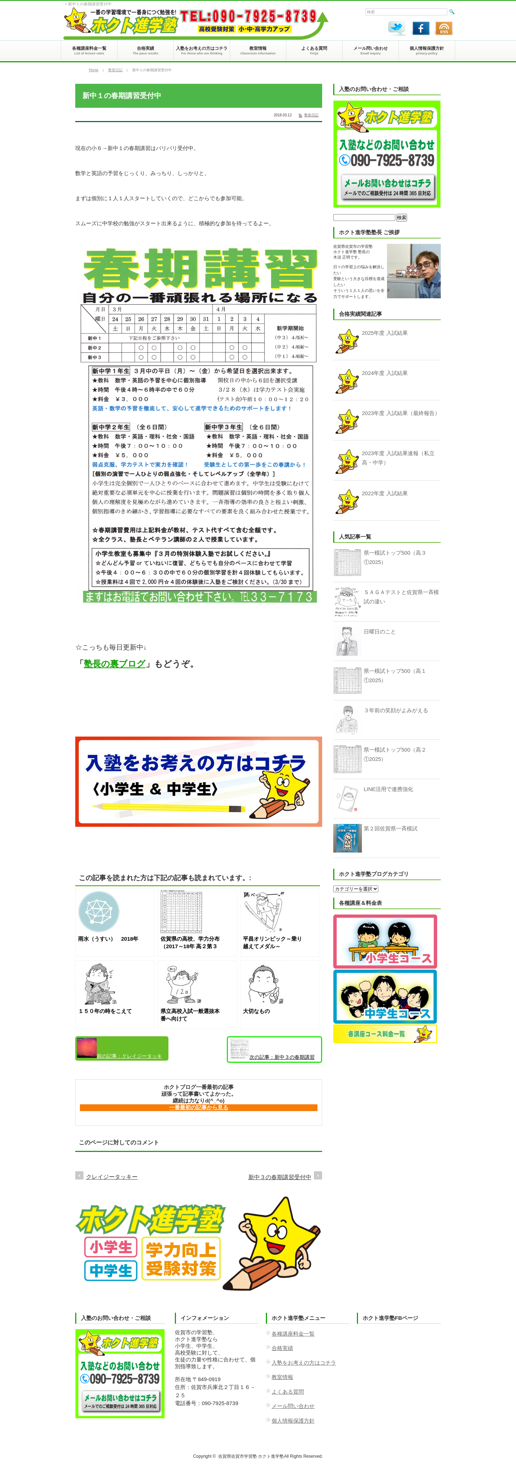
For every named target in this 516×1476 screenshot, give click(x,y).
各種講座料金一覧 (293, 1334)
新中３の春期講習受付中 (272, 1051)
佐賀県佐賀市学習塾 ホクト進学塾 (251, 1456)
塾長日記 (115, 70)
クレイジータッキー (119, 1049)
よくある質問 (288, 1392)
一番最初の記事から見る (198, 1107)
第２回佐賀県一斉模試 (390, 828)
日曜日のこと (380, 631)
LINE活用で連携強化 (388, 789)
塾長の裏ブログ (114, 664)
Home (94, 70)
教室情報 (282, 1377)
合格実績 (282, 1348)
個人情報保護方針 (293, 1421)
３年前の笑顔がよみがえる (396, 710)
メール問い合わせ (293, 1406)
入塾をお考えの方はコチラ (304, 1363)
